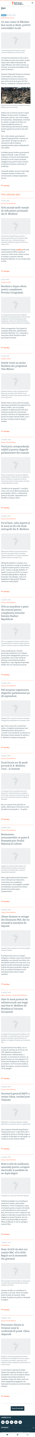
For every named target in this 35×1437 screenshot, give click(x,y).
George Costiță (5, 282)
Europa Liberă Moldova (8, 203)
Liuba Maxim (5, 1245)
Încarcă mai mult (17, 1408)
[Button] (5, 186)
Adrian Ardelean (6, 995)
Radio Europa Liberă (7, 18)
